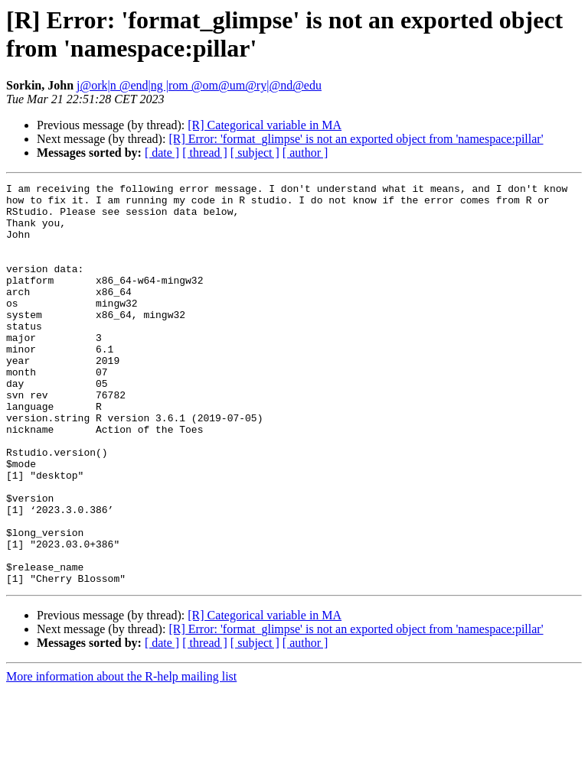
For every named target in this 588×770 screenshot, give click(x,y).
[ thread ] (204, 152)
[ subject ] (254, 152)
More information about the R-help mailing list (121, 756)
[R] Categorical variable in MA (264, 125)
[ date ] (162, 152)
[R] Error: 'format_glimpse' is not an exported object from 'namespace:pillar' (355, 138)
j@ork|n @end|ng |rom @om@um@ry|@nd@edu (199, 85)
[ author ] (305, 152)
